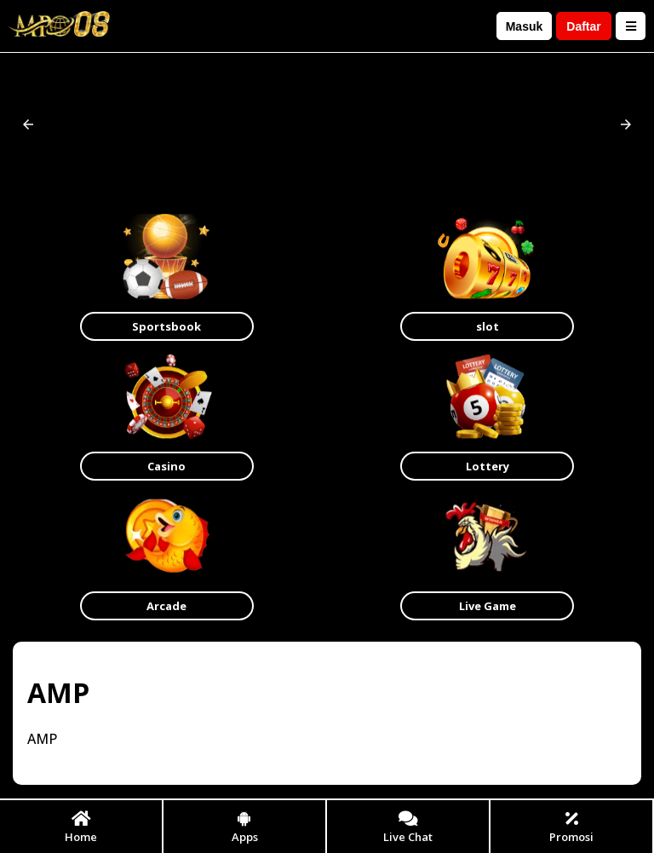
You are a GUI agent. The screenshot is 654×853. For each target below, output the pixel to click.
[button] (28, 124)
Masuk (524, 26)
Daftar (583, 26)
